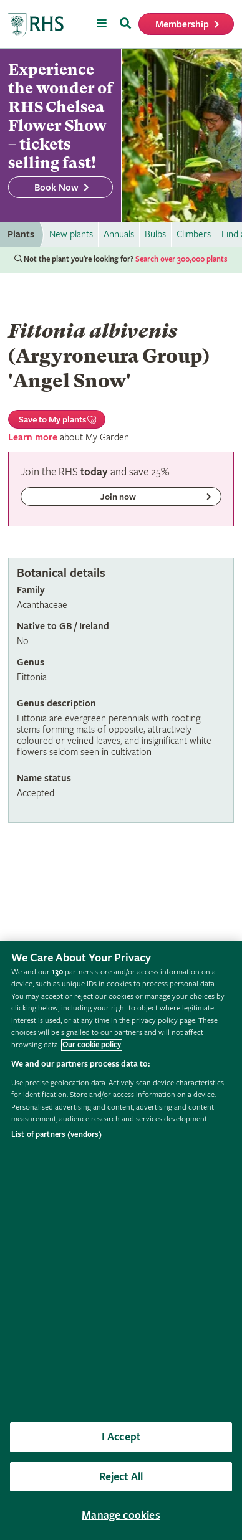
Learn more (32, 438)
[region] (121, 1240)
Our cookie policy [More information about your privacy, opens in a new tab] (91, 1045)
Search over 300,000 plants (181, 259)
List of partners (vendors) (56, 1134)
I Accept (121, 1436)
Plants (20, 234)
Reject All (121, 1476)
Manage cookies (121, 1515)
